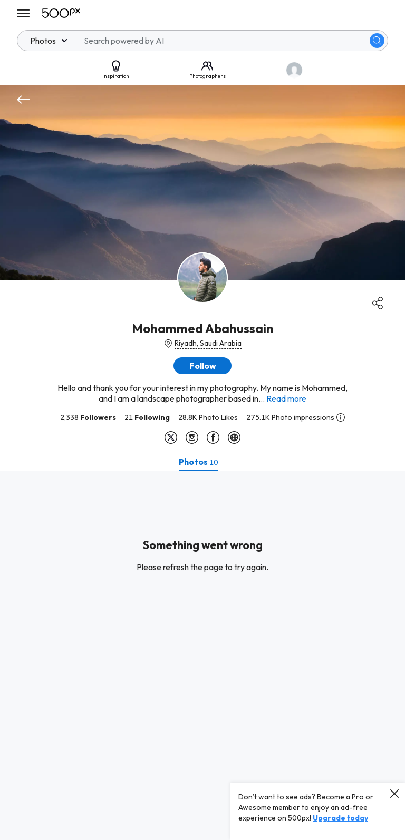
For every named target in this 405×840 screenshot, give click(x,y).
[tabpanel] (202, 655)
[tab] (199, 461)
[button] (202, 365)
